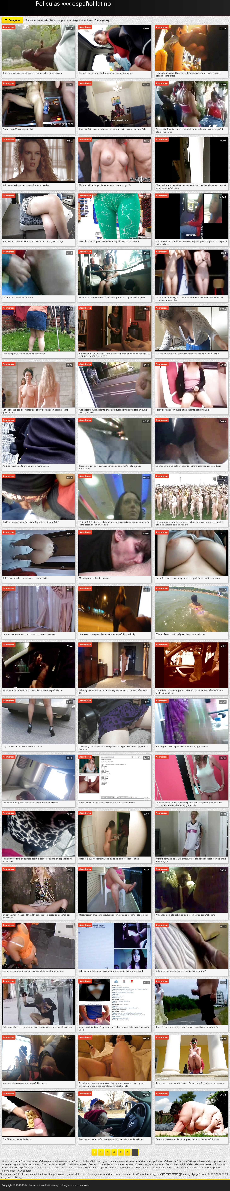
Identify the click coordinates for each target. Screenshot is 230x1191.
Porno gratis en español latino (18, 1167)
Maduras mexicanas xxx (125, 1161)
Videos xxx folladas (174, 1161)
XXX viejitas (181, 1167)
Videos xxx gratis (11, 1164)
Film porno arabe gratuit (61, 1174)
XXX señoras (24, 1170)
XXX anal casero (45, 1167)
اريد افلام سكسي (13, 1177)
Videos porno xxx (215, 1161)
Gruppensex (6, 1174)
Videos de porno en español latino (206, 1164)
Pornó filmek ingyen (148, 1174)
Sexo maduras (143, 1167)
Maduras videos (78, 1164)
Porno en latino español (55, 1164)
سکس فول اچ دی (193, 1174)
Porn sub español (175, 1164)
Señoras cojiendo (100, 1161)
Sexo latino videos (163, 1167)
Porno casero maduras (121, 1167)
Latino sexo (196, 1167)
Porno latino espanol (96, 1167)
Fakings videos (195, 1161)
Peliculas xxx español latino (73, 4)
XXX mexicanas (30, 1164)
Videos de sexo (10, 1161)
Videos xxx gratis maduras (149, 1164)
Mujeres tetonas (124, 1164)
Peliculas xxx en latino (101, 1164)
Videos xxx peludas (151, 1161)
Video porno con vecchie (121, 1174)
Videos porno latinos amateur (55, 1161)
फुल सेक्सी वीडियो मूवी (171, 1174)
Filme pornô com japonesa (90, 1174)
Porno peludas (81, 1161)
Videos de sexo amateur (69, 1167)
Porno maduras (29, 1161)
